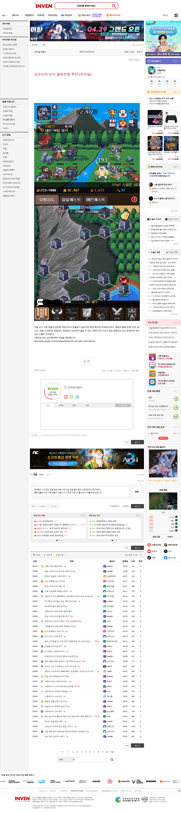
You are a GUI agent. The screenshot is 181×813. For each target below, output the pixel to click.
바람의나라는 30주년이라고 (56, 681)
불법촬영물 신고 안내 (109, 791)
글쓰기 (137, 548)
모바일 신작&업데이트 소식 (14, 66)
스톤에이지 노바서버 (53, 696)
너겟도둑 (110, 581)
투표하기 (163, 438)
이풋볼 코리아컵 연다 (53, 646)
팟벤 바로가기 (8, 140)
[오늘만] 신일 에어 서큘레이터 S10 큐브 (163, 342)
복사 (44, 45)
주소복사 (34, 435)
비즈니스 (53, 791)
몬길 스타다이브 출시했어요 (56, 616)
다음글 (42, 506)
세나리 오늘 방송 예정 (54, 721)
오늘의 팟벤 (7, 115)
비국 (109, 621)
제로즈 (109, 646)
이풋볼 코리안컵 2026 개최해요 (58, 626)
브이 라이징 (7, 174)
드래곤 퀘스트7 (9, 191)
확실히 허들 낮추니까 (53, 701)
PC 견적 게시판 (9, 124)
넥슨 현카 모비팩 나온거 (55, 736)
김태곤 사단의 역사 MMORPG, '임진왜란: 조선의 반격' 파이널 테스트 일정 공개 (77, 671)
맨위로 (126, 506)
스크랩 (109, 371)
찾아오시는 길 (126, 791)
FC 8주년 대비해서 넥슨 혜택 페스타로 (61, 601)
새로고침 (140, 475)
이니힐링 (71, 397)
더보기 (77, 397)
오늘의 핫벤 (7, 111)
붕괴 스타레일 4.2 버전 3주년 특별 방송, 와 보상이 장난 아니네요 (71, 641)
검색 (112, 759)
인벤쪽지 (66, 397)
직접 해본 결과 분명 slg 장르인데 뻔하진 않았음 (64, 731)
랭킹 (74, 405)
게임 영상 (7, 166)
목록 (130, 60)
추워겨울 (110, 586)
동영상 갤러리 (8, 49)
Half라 (109, 671)
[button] (57, 540)
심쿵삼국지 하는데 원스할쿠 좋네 (58, 611)
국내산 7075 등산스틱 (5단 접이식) (161, 337)
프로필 (61, 405)
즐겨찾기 (61, 555)
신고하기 (117, 371)
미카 (109, 691)
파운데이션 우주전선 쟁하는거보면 (59, 656)
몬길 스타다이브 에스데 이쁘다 (57, 571)
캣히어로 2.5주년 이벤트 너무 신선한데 (61, 621)
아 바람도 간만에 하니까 (55, 651)
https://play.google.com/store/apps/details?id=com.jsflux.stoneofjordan (64, 341)
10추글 (49, 555)
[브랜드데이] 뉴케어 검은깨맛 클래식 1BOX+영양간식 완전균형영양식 (163, 347)
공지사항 (138, 791)
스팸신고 (126, 371)
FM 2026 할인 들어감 (53, 606)
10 (107, 752)
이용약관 (63, 791)
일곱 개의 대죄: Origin (11, 179)
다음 (112, 752)
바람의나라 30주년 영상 (54, 706)
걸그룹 (5, 153)
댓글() (137, 60)
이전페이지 (114, 506)
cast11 (109, 666)
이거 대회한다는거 (52, 581)
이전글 (53, 506)
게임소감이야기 (138, 45)
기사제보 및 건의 (9, 53)
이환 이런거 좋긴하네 (53, 566)
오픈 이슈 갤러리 (9, 107)
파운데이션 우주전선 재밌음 (56, 691)
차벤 (5, 148)
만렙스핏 (110, 726)
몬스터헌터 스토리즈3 (11, 183)
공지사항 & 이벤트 (10, 45)
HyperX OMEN (8, 170)
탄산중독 (110, 711)
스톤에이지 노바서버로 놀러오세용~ (60, 686)
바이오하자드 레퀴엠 (11, 187)
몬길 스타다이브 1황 (53, 586)
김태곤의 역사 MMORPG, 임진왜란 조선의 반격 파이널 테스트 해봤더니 (74, 596)
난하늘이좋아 (38, 52)
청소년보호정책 (92, 791)
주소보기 (34, 45)
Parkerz (110, 566)
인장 (47, 406)
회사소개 (42, 791)
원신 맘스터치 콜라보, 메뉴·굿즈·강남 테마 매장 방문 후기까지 (70, 716)
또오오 (109, 611)
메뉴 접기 (123, 405)
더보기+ (83, 515)
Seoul (109, 686)
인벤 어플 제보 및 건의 (12, 58)
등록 (136, 492)
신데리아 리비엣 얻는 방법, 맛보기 (59, 726)
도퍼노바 (110, 591)
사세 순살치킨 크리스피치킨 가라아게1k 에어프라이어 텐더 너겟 (163, 333)
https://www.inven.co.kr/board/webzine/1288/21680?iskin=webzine (64, 435)
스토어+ (176, 92)
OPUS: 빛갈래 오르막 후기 (56, 576)
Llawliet (110, 571)
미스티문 (110, 596)
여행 (5, 157)
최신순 (48, 475)
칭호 (87, 405)
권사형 (109, 696)
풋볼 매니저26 (8, 196)
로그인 (165, 15)
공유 (103, 371)
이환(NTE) (161, 70)
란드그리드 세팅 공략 (53, 636)
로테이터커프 (112, 641)
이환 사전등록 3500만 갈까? (56, 591)
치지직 (5, 144)
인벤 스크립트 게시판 (11, 62)
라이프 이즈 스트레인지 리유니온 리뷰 (60, 666)
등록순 (41, 475)
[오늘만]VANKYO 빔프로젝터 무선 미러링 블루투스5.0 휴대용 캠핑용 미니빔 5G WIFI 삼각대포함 (163, 328)
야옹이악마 (111, 576)
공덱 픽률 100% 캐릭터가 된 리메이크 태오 (62, 661)
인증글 (37, 555)
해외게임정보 (8, 161)
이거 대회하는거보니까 (54, 631)
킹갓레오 (110, 606)
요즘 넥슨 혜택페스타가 (54, 676)
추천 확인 (135, 371)
